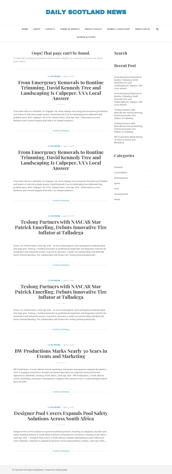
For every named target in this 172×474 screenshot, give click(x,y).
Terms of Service (70, 29)
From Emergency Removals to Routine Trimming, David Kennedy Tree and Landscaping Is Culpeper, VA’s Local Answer (61, 90)
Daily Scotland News (35, 470)
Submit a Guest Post (118, 29)
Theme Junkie (61, 470)
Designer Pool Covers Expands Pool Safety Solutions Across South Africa (61, 416)
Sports (117, 183)
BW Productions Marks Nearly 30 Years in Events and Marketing (61, 353)
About (36, 29)
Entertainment (121, 178)
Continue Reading (60, 131)
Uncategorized (121, 194)
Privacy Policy (93, 29)
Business (118, 167)
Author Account (86, 37)
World (117, 199)
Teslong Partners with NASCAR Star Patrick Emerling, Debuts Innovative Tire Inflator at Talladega (61, 227)
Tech (116, 189)
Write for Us (142, 29)
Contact (50, 29)
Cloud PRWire (54, 76)
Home (25, 29)
